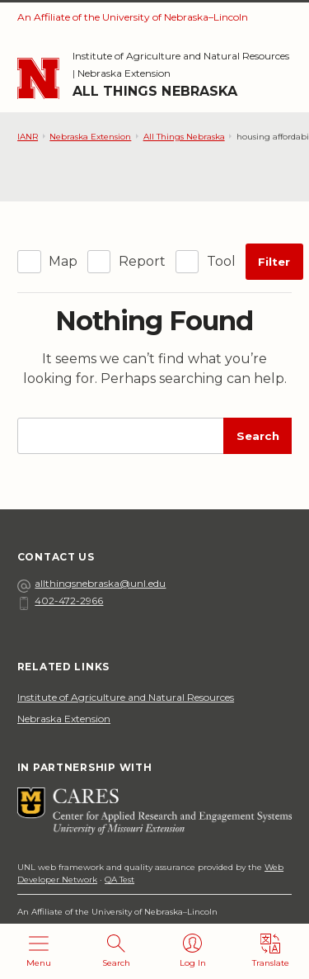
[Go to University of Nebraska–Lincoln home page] (38, 79)
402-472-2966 (60, 601)
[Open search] (116, 951)
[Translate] (270, 951)
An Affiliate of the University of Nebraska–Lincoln (132, 17)
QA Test (119, 879)
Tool (221, 261)
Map (63, 261)
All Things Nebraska (155, 91)
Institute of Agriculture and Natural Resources (181, 56)
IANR (27, 136)
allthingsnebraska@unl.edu (91, 583)
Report (142, 261)
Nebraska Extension (124, 73)
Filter (274, 261)
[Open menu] (38, 951)
